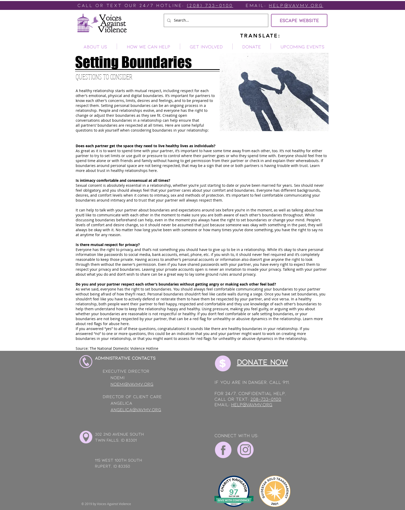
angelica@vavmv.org (135, 409)
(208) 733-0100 (210, 5)
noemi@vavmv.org (131, 383)
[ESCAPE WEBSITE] (299, 20)
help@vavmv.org (251, 404)
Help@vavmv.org (296, 5)
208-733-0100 (265, 399)
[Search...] (215, 20)
